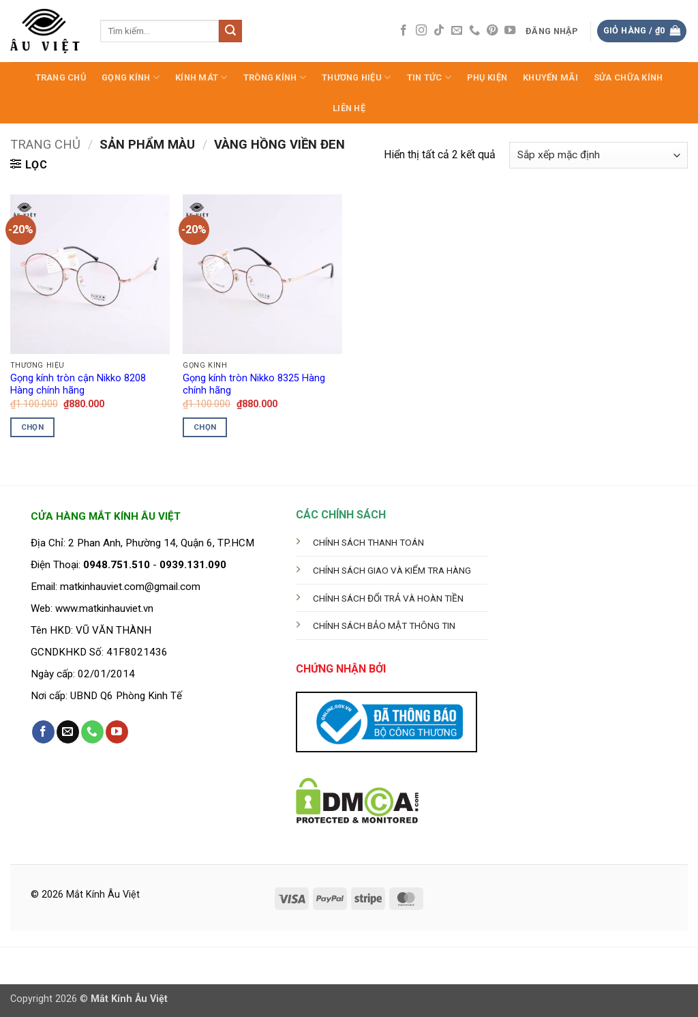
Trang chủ (45, 144)
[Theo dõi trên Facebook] (403, 31)
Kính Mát (201, 77)
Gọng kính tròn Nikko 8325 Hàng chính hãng (254, 384)
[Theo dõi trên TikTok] (439, 31)
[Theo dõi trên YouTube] (509, 31)
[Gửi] (230, 31)
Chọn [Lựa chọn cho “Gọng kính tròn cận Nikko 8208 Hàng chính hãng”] (32, 427)
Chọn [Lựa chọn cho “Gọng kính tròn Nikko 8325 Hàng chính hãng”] (205, 427)
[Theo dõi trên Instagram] (421, 31)
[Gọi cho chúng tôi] (474, 31)
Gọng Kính (131, 77)
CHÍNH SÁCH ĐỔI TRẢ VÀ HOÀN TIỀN (388, 598)
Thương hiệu (356, 77)
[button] (552, 31)
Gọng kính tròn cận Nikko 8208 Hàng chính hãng (78, 384)
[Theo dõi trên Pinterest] (492, 31)
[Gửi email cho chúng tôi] (456, 31)
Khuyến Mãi (550, 77)
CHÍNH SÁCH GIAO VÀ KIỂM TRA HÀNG (392, 570)
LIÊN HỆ (349, 108)
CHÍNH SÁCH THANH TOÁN (368, 542)
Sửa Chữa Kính (628, 77)
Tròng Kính (274, 77)
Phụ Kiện (487, 77)
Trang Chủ (60, 77)
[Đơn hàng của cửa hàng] (598, 155)
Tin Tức (429, 77)
